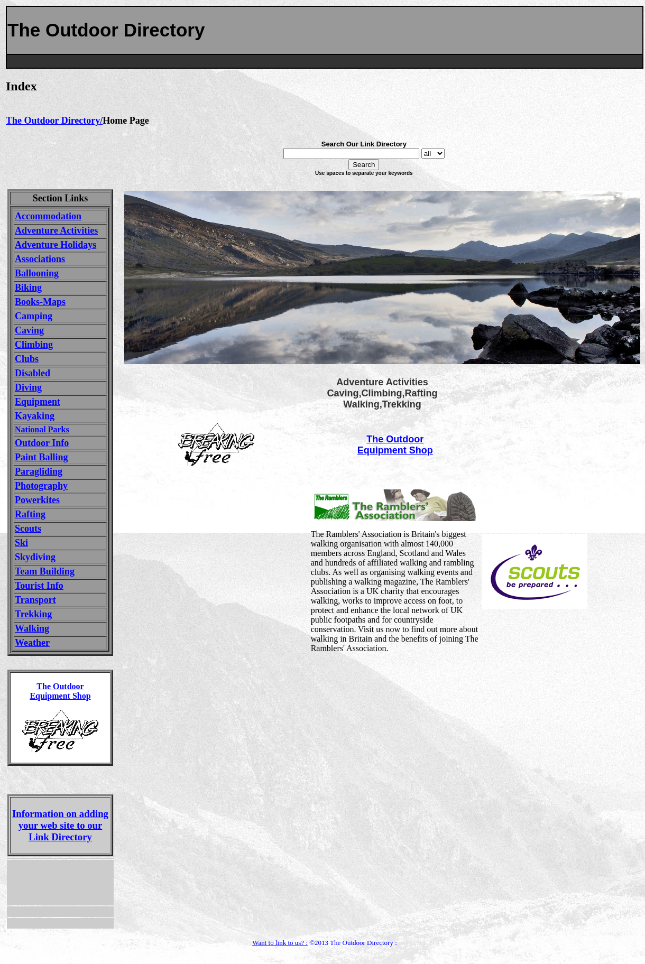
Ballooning (37, 273)
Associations (40, 259)
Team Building (45, 571)
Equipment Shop (395, 450)
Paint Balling (41, 457)
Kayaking (34, 416)
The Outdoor (394, 439)
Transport (35, 600)
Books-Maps (40, 301)
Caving (29, 330)
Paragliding (38, 471)
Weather (32, 642)
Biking (28, 287)
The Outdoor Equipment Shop (60, 691)
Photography (41, 485)
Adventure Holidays (55, 244)
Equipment (37, 401)
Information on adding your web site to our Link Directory (60, 825)
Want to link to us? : (280, 943)
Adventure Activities (56, 230)
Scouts (28, 528)
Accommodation (48, 216)
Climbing (34, 344)
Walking (32, 628)
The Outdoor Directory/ (54, 120)
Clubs (27, 359)
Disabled (32, 373)
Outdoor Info (42, 443)
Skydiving (35, 557)
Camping (33, 316)
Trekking (33, 614)
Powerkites (37, 500)
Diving (28, 387)
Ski (21, 542)
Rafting (30, 514)
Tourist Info (39, 585)
